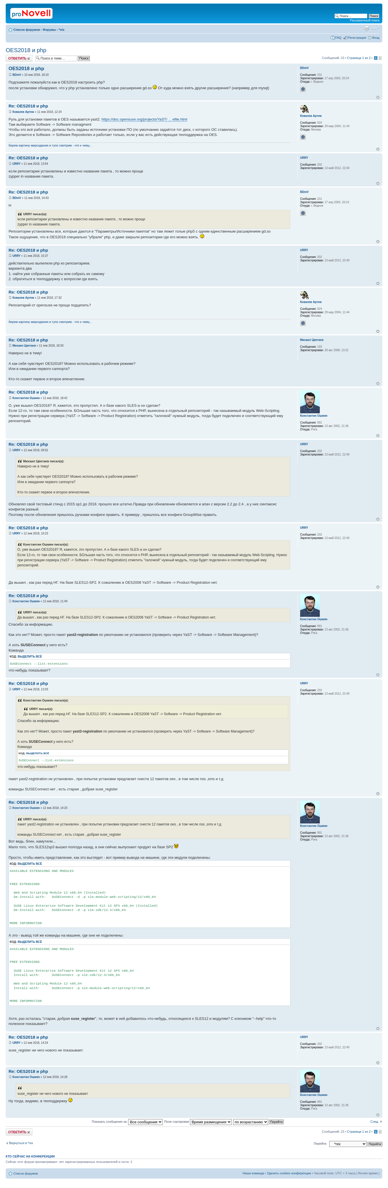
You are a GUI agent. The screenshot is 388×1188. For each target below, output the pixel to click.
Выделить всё (30, 656)
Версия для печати (366, 28)
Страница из (359, 58)
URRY (17, 163)
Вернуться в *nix (21, 1143)
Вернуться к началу (377, 97)
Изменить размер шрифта (375, 28)
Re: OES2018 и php (28, 105)
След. (374, 1121)
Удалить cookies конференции (289, 1173)
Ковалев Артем (23, 111)
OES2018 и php (26, 50)
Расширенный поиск (364, 20)
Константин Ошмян (26, 398)
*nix (61, 29)
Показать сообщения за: (127, 1121)
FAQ (338, 37)
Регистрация (357, 37)
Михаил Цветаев (24, 345)
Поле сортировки (197, 1121)
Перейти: (320, 1143)
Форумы (49, 29)
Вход (375, 37)
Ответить (19, 58)
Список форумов (26, 29)
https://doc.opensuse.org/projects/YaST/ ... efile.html (144, 119)
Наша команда (253, 1173)
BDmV (17, 74)
